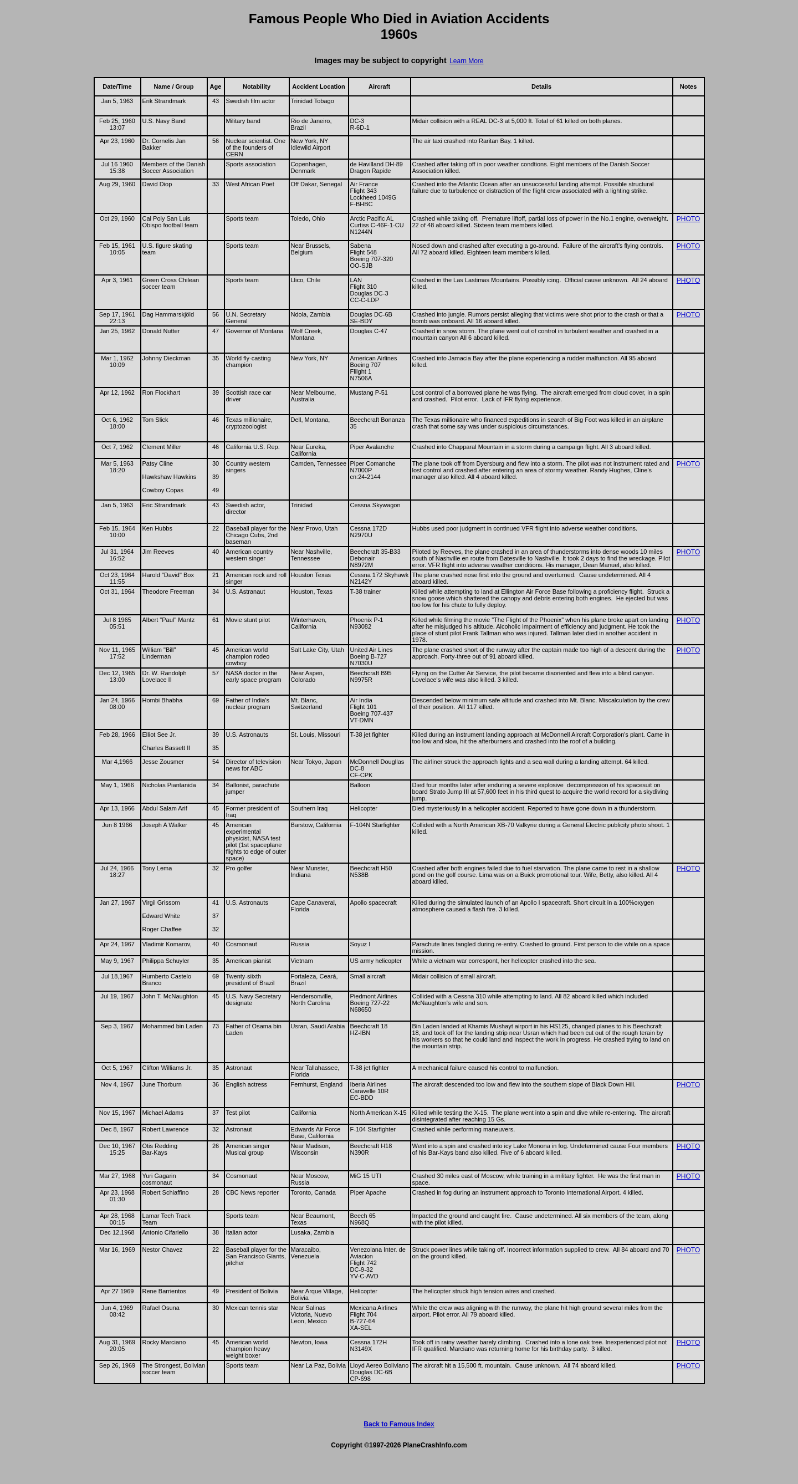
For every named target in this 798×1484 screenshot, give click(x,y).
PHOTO (688, 219)
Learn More (466, 61)
